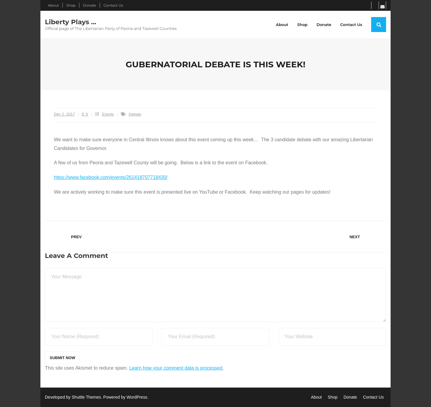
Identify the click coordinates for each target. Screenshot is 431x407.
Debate (135, 114)
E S (85, 114)
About (53, 5)
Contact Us (113, 5)
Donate (89, 5)
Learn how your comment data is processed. (176, 367)
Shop (70, 5)
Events (108, 114)
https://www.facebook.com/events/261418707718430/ (111, 177)
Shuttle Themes (86, 397)
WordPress (137, 397)
